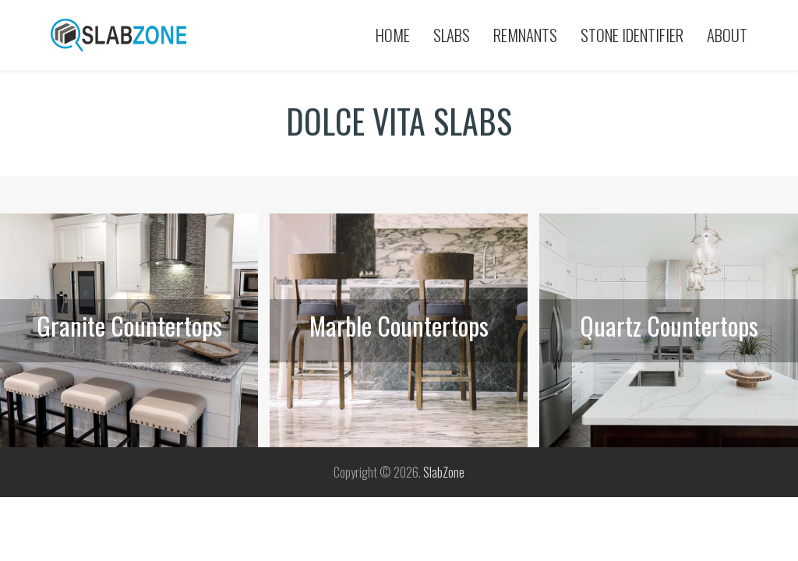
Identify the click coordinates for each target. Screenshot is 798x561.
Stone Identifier (632, 35)
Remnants (525, 35)
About (727, 35)
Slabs (451, 35)
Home (393, 35)
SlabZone (443, 472)
